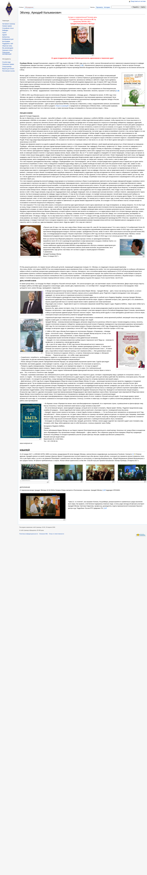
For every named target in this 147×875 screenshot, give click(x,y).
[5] (104, 508)
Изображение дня (7, 39)
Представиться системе (138, 1)
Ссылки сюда (6, 62)
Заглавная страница (8, 24)
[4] (103, 490)
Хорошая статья (7, 50)
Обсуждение (29, 7)
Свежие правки (7, 26)
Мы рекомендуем (7, 48)
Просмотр (99, 7)
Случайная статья (8, 28)
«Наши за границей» (62, 106)
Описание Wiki (43, 533)
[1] (80, 65)
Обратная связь (7, 46)
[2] (116, 91)
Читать (92, 7)
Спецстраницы (6, 66)
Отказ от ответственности (56, 533)
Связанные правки (8, 64)
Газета (4, 32)
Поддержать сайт (7, 43)
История (107, 7)
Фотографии (6, 41)
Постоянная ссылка (8, 71)
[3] (133, 454)
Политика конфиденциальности (28, 533)
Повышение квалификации (6, 53)
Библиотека (6, 37)
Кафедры (5, 30)
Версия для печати (8, 68)
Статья (21, 7)
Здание (4, 35)
